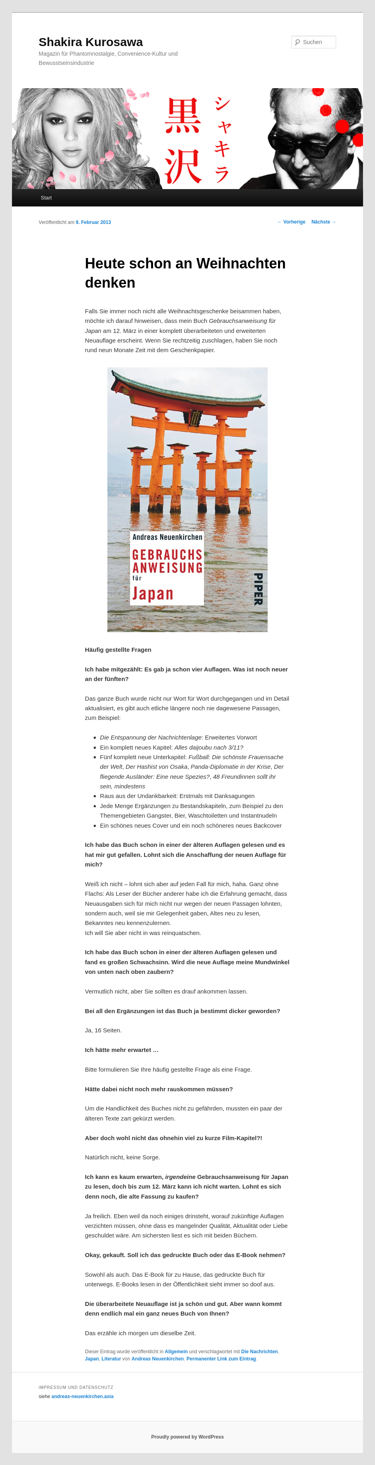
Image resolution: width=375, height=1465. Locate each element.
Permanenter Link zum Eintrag (221, 1359)
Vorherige (291, 222)
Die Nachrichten (259, 1351)
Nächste (323, 222)
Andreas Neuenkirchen (157, 1359)
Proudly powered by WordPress (187, 1437)
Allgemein (176, 1351)
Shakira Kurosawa (91, 41)
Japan (92, 1359)
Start (46, 198)
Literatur (111, 1359)
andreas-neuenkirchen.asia (83, 1396)
